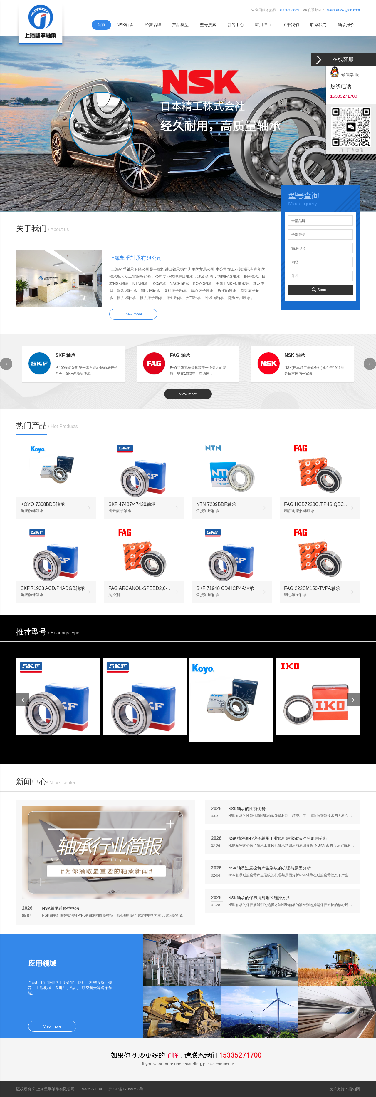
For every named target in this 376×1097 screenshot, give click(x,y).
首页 (101, 24)
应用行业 (263, 24)
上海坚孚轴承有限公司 (55, 1089)
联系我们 (318, 24)
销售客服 (344, 74)
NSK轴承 (125, 24)
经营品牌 (153, 24)
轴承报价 (346, 24)
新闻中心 (235, 24)
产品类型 (180, 24)
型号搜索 (208, 24)
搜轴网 (354, 1089)
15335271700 (91, 1089)
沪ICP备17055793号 (125, 1089)
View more (133, 314)
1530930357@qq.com (342, 10)
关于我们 (291, 24)
